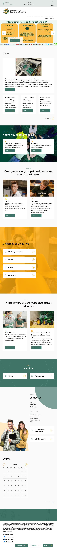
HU (51, 3)
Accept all (46, 545)
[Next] (53, 33)
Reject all (34, 545)
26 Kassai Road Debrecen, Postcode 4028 (35, 420)
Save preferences (21, 545)
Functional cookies (9, 537)
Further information (7, 531)
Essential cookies (9, 534)
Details (13, 40)
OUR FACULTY (30, 16)
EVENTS (46, 16)
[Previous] (4, 33)
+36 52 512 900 (7, 2)
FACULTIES (29, 2)
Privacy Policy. (35, 529)
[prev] (4, 464)
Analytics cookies (9, 539)
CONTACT (51, 16)
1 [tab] (27, 44)
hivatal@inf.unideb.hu (35, 415)
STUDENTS (52, 18)
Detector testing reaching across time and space (22, 79)
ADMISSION (47, 18)
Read (7, 89)
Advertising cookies (9, 541)
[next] (26, 464)
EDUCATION (37, 16)
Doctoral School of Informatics (28, 4)
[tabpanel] (28, 33)
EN (53, 3)
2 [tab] (28, 44)
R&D (42, 16)
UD (26, 2)
